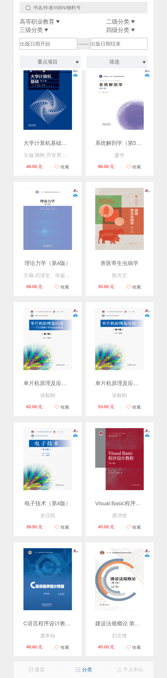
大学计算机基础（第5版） (54, 143)
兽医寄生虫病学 (119, 263)
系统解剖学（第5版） (121, 143)
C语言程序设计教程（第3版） (59, 623)
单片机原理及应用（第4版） (129, 383)
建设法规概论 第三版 (120, 623)
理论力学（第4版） (47, 263)
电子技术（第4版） (47, 503)
